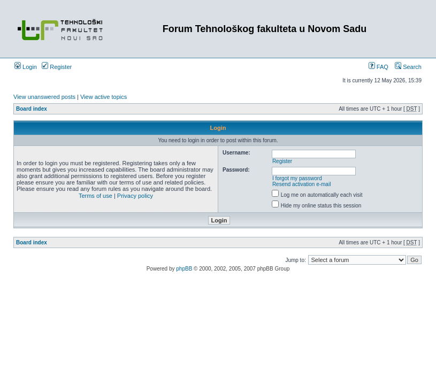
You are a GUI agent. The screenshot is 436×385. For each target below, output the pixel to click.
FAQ (378, 67)
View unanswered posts (44, 97)
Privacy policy (135, 195)
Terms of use (95, 195)
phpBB (184, 269)
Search (408, 67)
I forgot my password (297, 178)
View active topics (103, 97)
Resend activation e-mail (301, 184)
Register (57, 67)
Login (25, 67)
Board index (31, 109)
